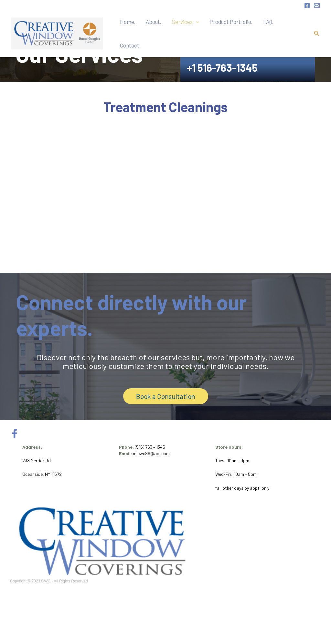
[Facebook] (307, 5)
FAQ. (273, 31)
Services (200, 31)
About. (173, 31)
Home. (152, 31)
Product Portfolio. (240, 31)
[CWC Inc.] (57, 30)
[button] (211, 31)
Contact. (294, 31)
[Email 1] (317, 5)
